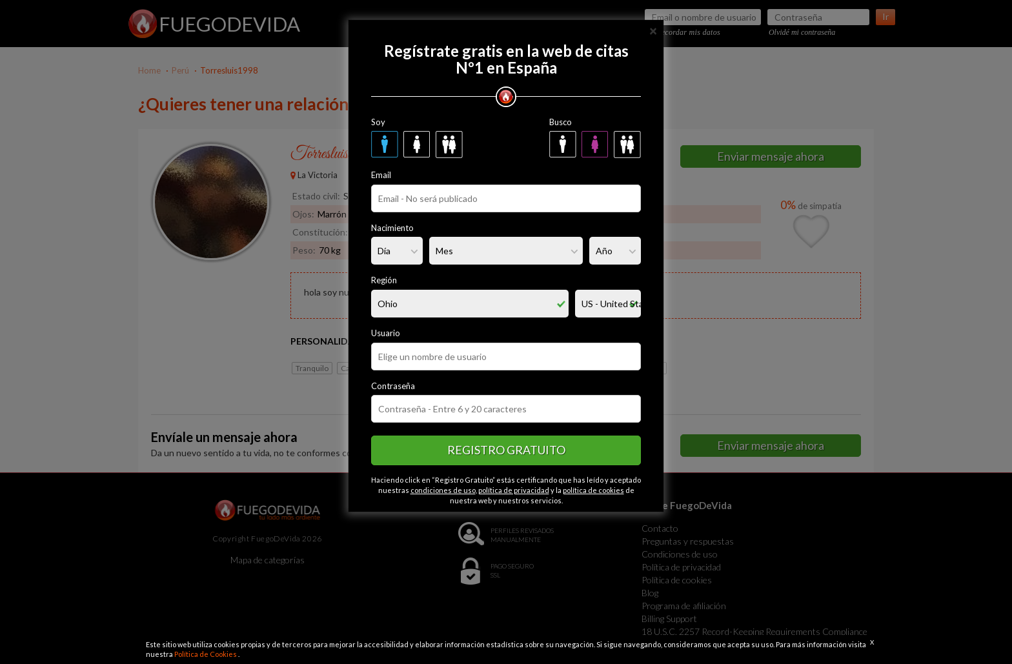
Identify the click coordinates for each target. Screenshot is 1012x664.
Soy (378, 122)
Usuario (385, 333)
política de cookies (593, 490)
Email (381, 175)
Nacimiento (392, 228)
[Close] (653, 30)
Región (384, 280)
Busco (560, 122)
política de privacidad (513, 490)
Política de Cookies (206, 654)
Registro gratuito (506, 450)
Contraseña (393, 386)
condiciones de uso (443, 490)
